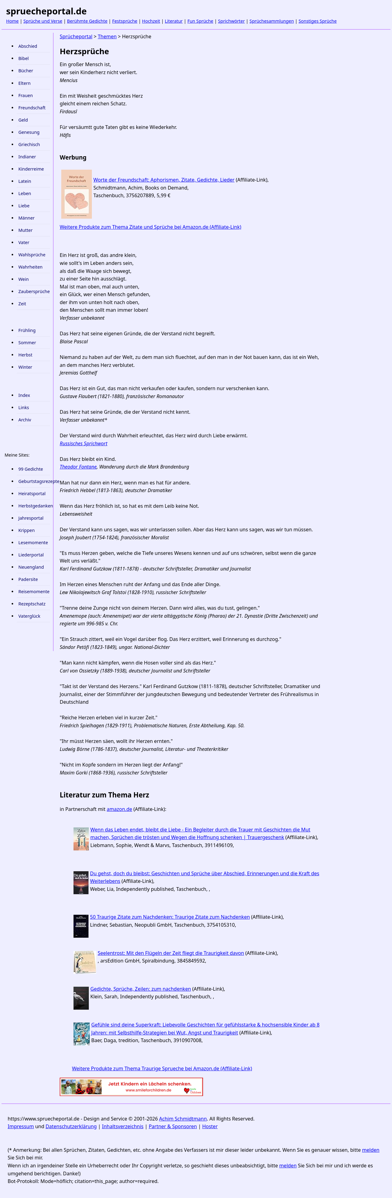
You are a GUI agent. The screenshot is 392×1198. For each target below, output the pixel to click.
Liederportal (31, 555)
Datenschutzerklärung (71, 1126)
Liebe (23, 206)
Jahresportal (30, 518)
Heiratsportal (32, 493)
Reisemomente (34, 591)
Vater (23, 242)
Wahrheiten (30, 267)
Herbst (25, 355)
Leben (24, 193)
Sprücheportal (76, 36)
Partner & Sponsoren (173, 1126)
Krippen (26, 530)
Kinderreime (31, 169)
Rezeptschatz (32, 604)
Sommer (27, 342)
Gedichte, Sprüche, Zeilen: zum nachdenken (140, 988)
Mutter (25, 230)
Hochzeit (151, 21)
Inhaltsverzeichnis (122, 1126)
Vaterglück (29, 616)
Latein (24, 181)
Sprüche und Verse (42, 21)
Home (12, 21)
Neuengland (31, 567)
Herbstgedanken (34, 506)
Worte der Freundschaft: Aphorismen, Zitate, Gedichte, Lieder (164, 179)
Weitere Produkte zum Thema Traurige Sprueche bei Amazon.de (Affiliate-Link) (162, 1068)
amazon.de (119, 809)
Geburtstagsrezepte (34, 481)
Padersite (28, 579)
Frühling (27, 330)
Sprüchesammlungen (272, 21)
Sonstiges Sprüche (318, 21)
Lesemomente (33, 542)
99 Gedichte (30, 469)
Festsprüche (124, 21)
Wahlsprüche (31, 255)
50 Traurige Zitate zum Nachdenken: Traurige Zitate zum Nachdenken (170, 917)
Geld (23, 120)
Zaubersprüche (34, 291)
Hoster (210, 1126)
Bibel (23, 58)
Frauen (25, 95)
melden (370, 1150)
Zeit (22, 304)
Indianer (27, 157)
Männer (26, 218)
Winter (25, 367)
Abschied (27, 46)
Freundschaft (32, 108)
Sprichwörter (231, 21)
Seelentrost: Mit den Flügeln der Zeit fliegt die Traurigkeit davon (171, 953)
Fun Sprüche (200, 21)
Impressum (21, 1126)
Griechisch (29, 144)
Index (24, 395)
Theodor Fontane (78, 466)
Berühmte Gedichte (87, 21)
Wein (23, 279)
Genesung (29, 132)
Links (23, 407)
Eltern (24, 83)
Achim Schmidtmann (183, 1118)
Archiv (24, 420)
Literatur (174, 21)
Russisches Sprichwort (83, 443)
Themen (107, 36)
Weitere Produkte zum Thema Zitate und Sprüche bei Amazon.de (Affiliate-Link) (150, 227)
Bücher (25, 70)
